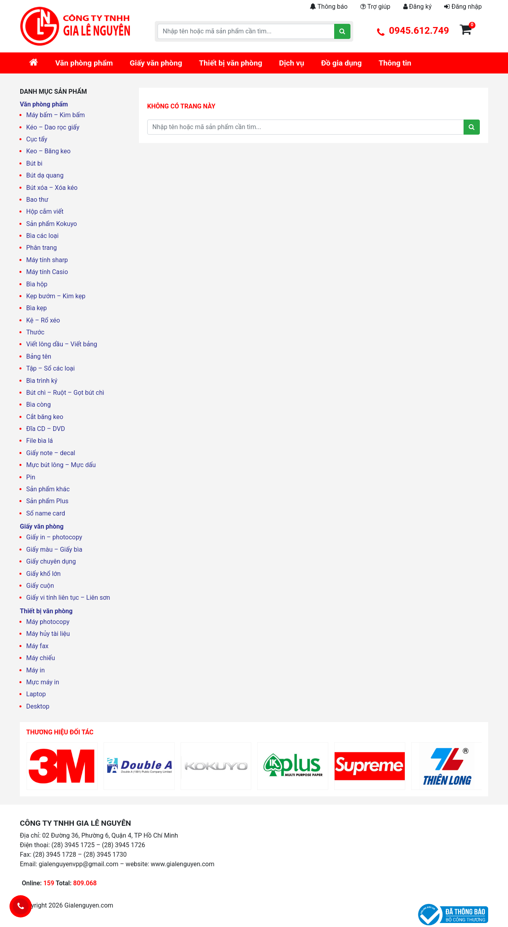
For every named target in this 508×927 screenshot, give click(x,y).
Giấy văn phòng (156, 63)
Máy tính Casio (47, 272)
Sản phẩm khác (48, 489)
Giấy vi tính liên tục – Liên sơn (68, 597)
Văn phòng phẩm (84, 63)
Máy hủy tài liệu (48, 633)
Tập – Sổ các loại (50, 368)
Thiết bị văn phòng (230, 63)
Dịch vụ (291, 63)
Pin (30, 477)
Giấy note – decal (50, 453)
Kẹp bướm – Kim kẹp (55, 296)
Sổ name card (45, 513)
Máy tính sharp (47, 260)
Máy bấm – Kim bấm (55, 115)
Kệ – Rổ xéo (43, 320)
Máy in (35, 670)
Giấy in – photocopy (54, 537)
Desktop (38, 706)
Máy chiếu (40, 658)
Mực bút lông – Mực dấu (61, 465)
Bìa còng (38, 404)
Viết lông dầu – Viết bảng (61, 344)
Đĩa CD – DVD (45, 429)
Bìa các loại (42, 235)
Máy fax (37, 646)
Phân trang (41, 247)
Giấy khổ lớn (43, 573)
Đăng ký (417, 6)
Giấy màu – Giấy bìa (54, 549)
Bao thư (37, 199)
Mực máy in (42, 682)
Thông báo (329, 6)
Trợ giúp (375, 6)
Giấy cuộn (40, 585)
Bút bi (34, 163)
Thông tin (395, 63)
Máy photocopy (47, 622)
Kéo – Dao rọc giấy (52, 127)
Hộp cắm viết (45, 211)
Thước (35, 332)
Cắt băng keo (44, 417)
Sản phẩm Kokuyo (51, 224)
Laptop (36, 694)
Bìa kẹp (36, 308)
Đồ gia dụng (341, 63)
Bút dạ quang (45, 175)
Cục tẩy (36, 139)
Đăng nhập (463, 6)
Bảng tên (38, 356)
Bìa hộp (37, 284)
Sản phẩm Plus (47, 501)
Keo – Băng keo (48, 151)
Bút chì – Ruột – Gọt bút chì (65, 392)
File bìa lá (39, 440)
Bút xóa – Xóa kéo (51, 187)
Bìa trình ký (42, 380)
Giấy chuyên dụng (51, 561)
